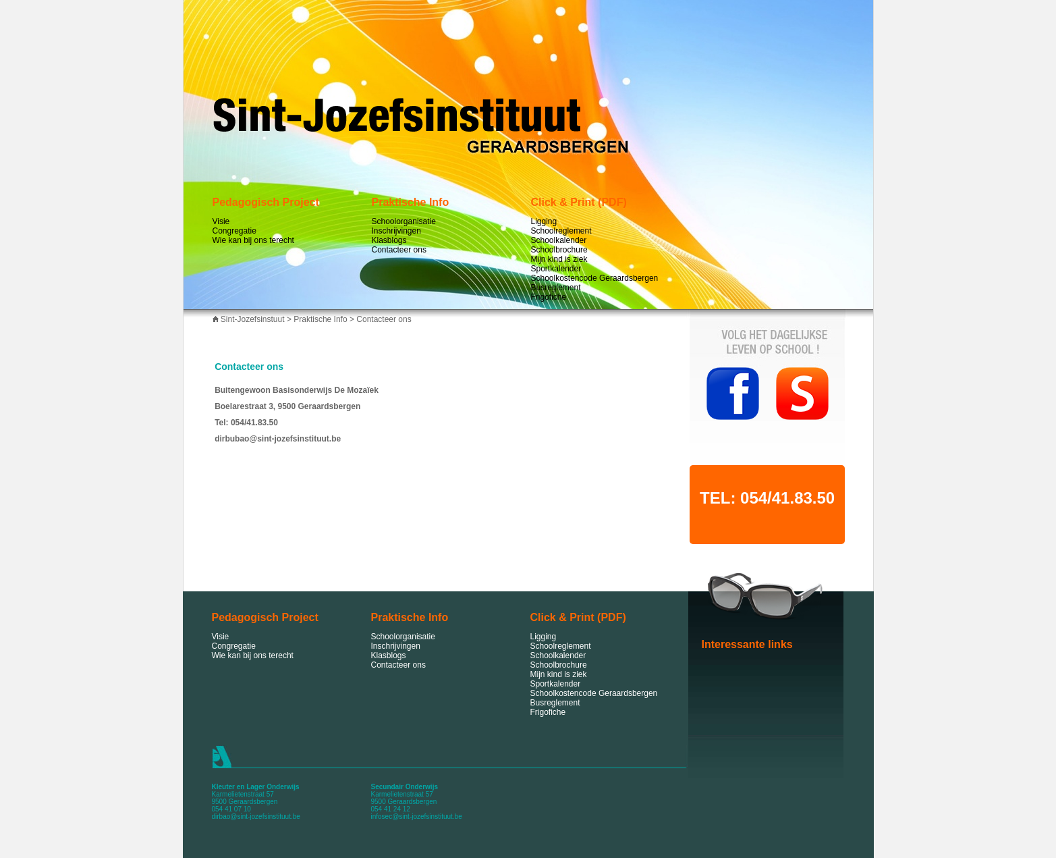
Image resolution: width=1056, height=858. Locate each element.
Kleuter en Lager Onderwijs (256, 786)
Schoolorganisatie (404, 221)
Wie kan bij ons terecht (253, 240)
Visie (221, 221)
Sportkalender (556, 268)
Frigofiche (549, 297)
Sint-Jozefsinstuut (253, 319)
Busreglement (556, 287)
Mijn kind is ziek (559, 259)
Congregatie (234, 231)
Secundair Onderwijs (404, 786)
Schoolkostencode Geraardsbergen (595, 278)
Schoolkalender (559, 240)
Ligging (544, 221)
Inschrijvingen (396, 231)
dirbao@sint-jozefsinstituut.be (256, 816)
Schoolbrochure (559, 249)
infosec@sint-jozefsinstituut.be (416, 816)
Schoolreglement (561, 231)
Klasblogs (389, 240)
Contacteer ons (399, 249)
